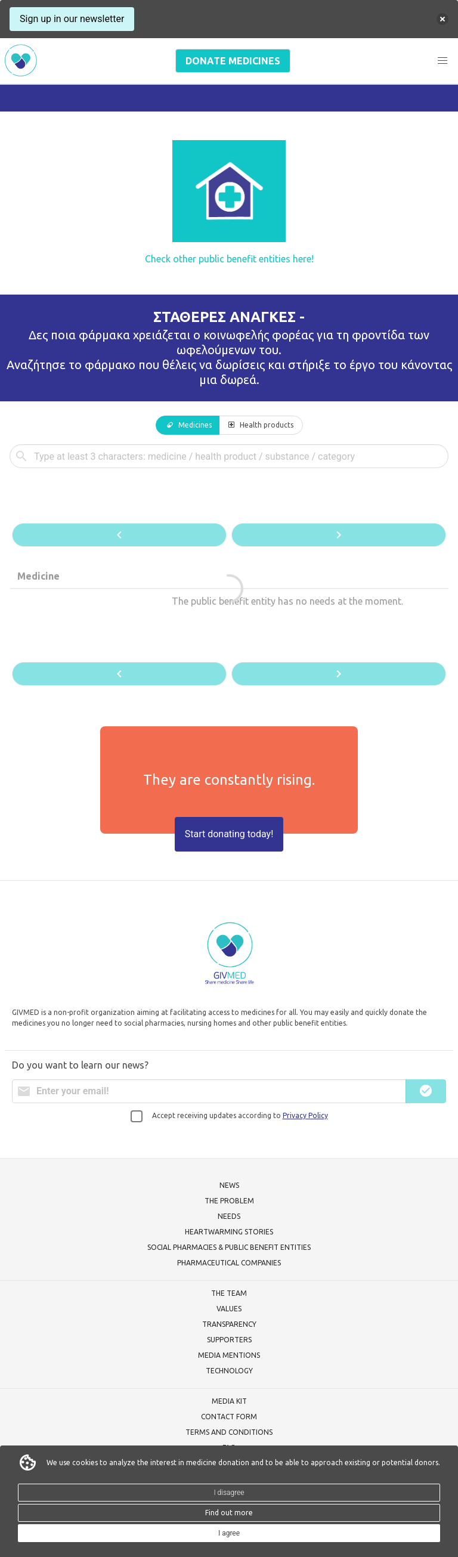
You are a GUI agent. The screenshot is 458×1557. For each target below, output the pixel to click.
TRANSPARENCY (229, 1324)
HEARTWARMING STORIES (229, 1232)
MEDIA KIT (229, 1401)
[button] (442, 60)
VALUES (229, 1309)
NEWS (229, 1185)
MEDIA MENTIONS (229, 1355)
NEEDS (229, 1216)
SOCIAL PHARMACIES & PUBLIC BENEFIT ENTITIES (229, 1247)
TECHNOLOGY (229, 1371)
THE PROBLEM (229, 1201)
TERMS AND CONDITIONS (229, 1432)
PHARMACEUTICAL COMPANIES (229, 1263)
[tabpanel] (229, 566)
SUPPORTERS (229, 1340)
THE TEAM (229, 1293)
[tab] (187, 425)
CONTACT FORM (229, 1416)
